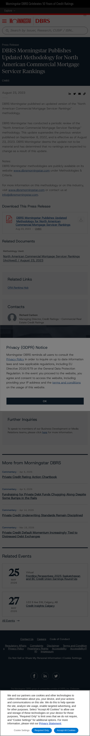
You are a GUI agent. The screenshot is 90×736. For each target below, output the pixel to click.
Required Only (42, 730)
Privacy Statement (50, 723)
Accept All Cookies (66, 730)
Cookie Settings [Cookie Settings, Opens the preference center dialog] (21, 730)
